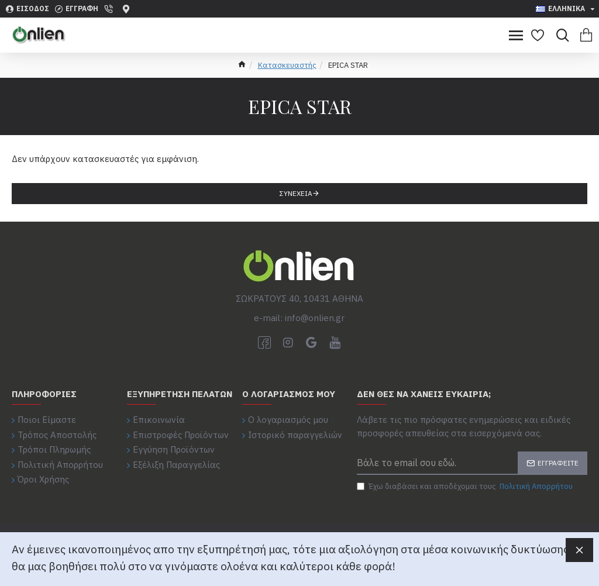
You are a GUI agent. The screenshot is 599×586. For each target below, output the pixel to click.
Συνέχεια (296, 193)
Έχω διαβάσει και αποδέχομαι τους (465, 486)
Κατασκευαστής (287, 65)
